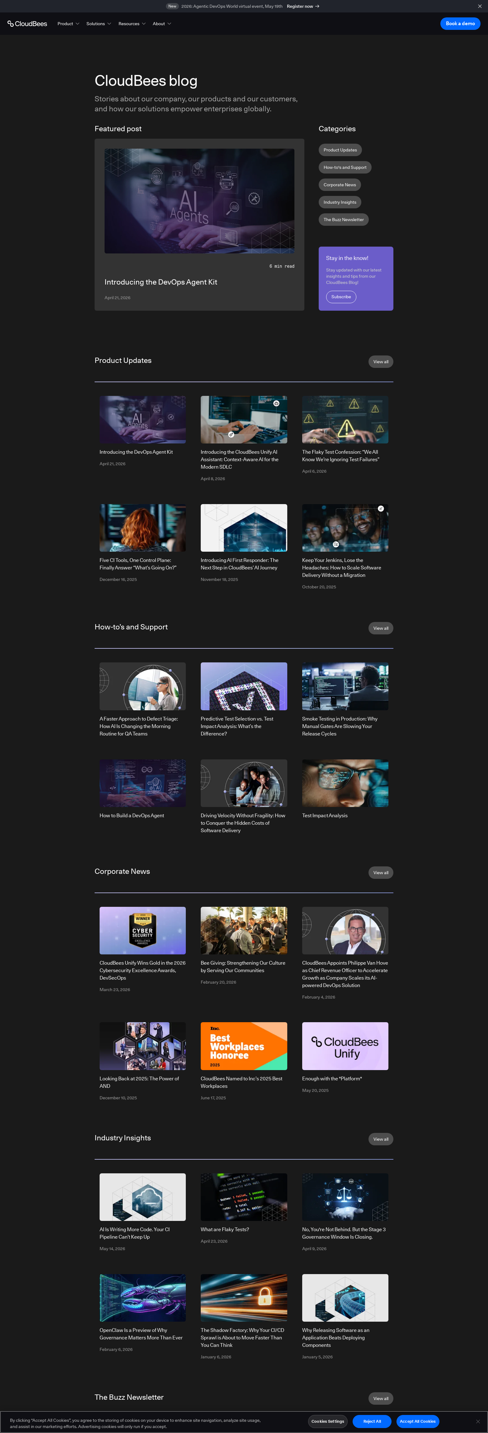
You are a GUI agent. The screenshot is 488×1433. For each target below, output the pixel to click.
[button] (69, 23)
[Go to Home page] (27, 24)
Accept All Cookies (418, 1421)
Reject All (372, 1421)
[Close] (478, 1421)
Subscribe (341, 296)
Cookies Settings (328, 1421)
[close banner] (480, 6)
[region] (244, 1422)
